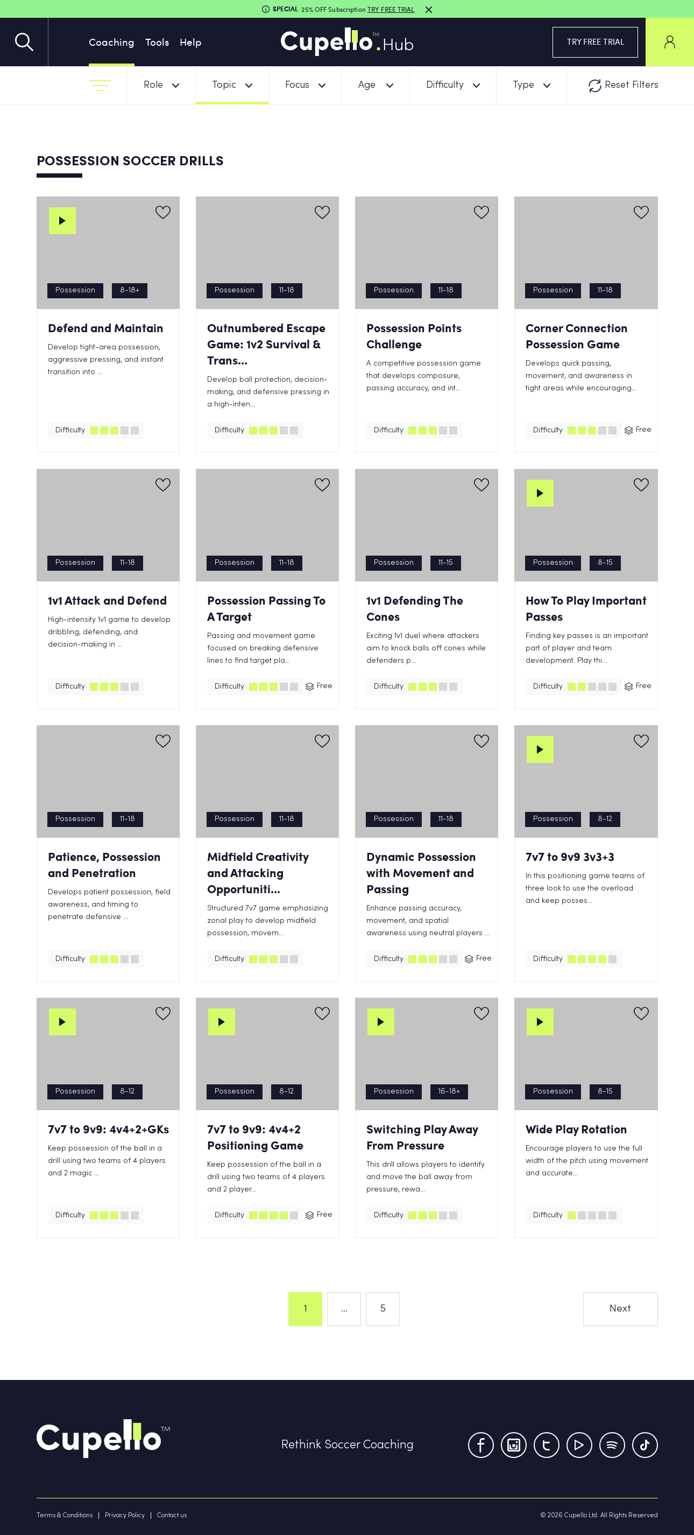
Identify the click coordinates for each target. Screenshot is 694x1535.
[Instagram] (514, 1445)
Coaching (111, 41)
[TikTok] (645, 1445)
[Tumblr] (612, 1445)
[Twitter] (547, 1445)
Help (191, 41)
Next (620, 1309)
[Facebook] (481, 1445)
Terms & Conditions (65, 1515)
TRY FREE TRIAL (595, 41)
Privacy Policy (125, 1515)
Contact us (172, 1515)
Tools (157, 41)
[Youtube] (579, 1445)
